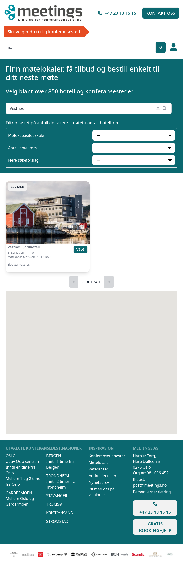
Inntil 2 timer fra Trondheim (60, 484)
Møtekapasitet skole (26, 135)
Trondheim (57, 475)
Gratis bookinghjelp (155, 527)
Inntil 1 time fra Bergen (60, 464)
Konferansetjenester (107, 455)
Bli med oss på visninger (102, 491)
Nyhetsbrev (99, 482)
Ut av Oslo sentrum (23, 461)
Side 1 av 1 (91, 281)
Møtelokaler (99, 462)
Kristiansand (59, 512)
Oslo (11, 455)
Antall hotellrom (22, 147)
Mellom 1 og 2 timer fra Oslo (24, 481)
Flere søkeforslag (23, 160)
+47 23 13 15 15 (116, 13)
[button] (10, 47)
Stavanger (56, 495)
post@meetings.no (150, 485)
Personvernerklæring (152, 491)
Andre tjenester (102, 475)
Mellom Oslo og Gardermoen (20, 501)
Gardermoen (19, 492)
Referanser (98, 469)
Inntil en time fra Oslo (21, 470)
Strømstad (57, 521)
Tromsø (54, 504)
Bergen (53, 455)
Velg (80, 249)
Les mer (17, 186)
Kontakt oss (160, 13)
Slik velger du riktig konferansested (44, 31)
